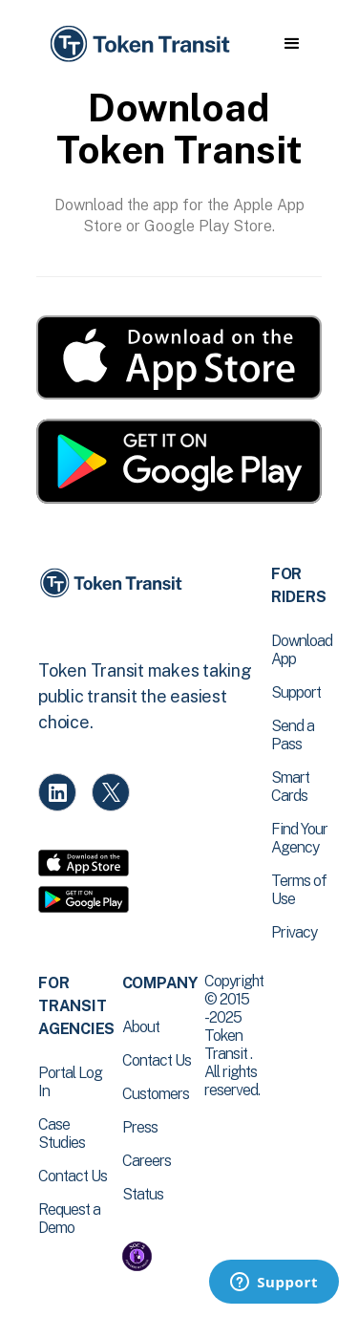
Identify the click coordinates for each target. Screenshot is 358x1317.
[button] (291, 44)
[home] (138, 44)
